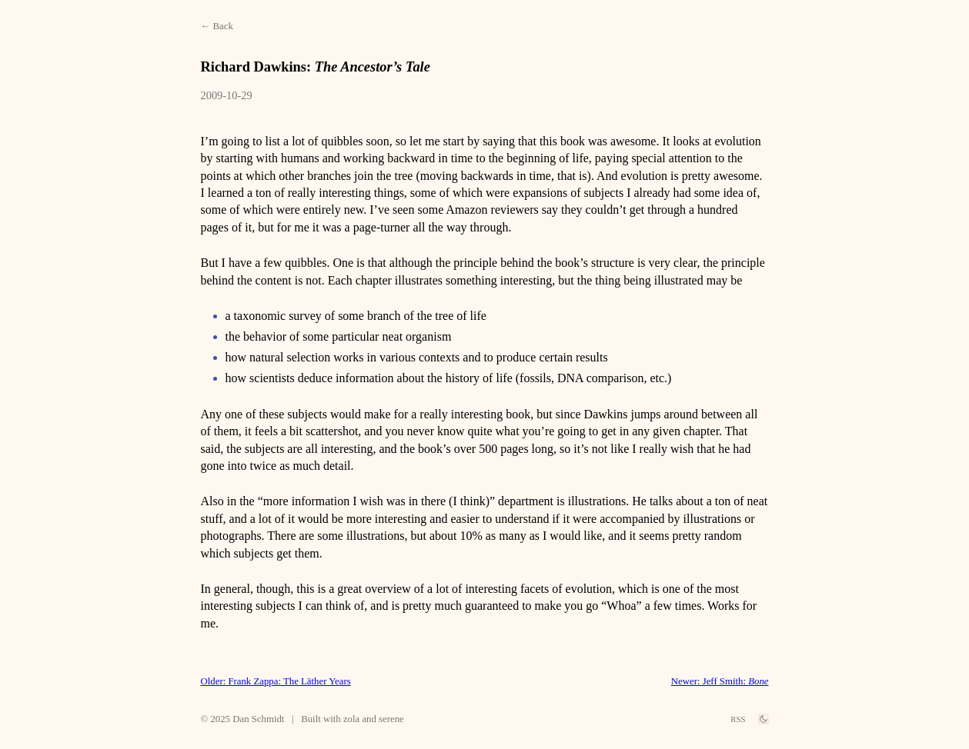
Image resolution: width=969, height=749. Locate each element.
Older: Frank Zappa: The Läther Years (276, 681)
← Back (217, 26)
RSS (737, 719)
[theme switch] (763, 719)
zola (351, 719)
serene (391, 719)
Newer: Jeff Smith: (720, 681)
